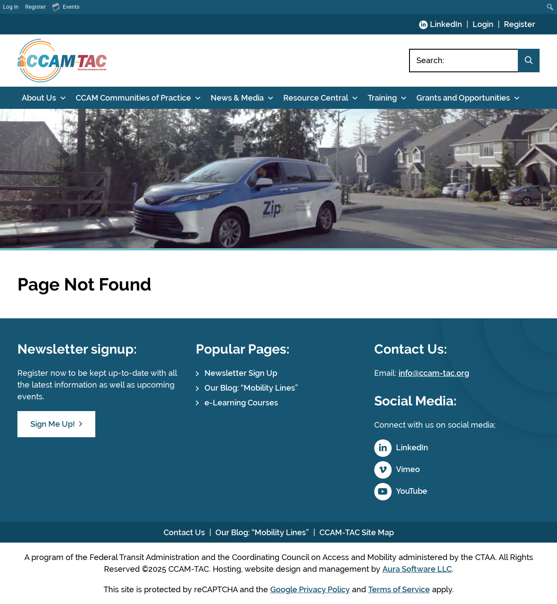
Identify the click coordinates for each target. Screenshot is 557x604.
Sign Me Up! (52, 424)
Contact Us (184, 532)
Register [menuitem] (35, 6)
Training (382, 97)
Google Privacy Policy (310, 589)
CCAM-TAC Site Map (356, 532)
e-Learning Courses (241, 402)
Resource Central (315, 97)
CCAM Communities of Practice (133, 97)
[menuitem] (550, 7)
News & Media (237, 97)
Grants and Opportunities (463, 97)
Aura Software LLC (417, 569)
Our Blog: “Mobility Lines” (251, 387)
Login (483, 24)
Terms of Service (399, 589)
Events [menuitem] (65, 6)
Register (519, 24)
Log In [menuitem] (11, 6)
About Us (39, 97)
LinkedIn (446, 24)
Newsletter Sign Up (241, 373)
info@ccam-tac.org (434, 373)
